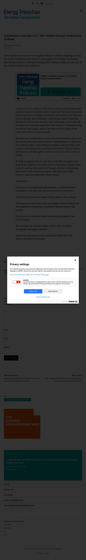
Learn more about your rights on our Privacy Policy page (29, 275)
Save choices (52, 291)
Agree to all (33, 291)
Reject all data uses (43, 297)
